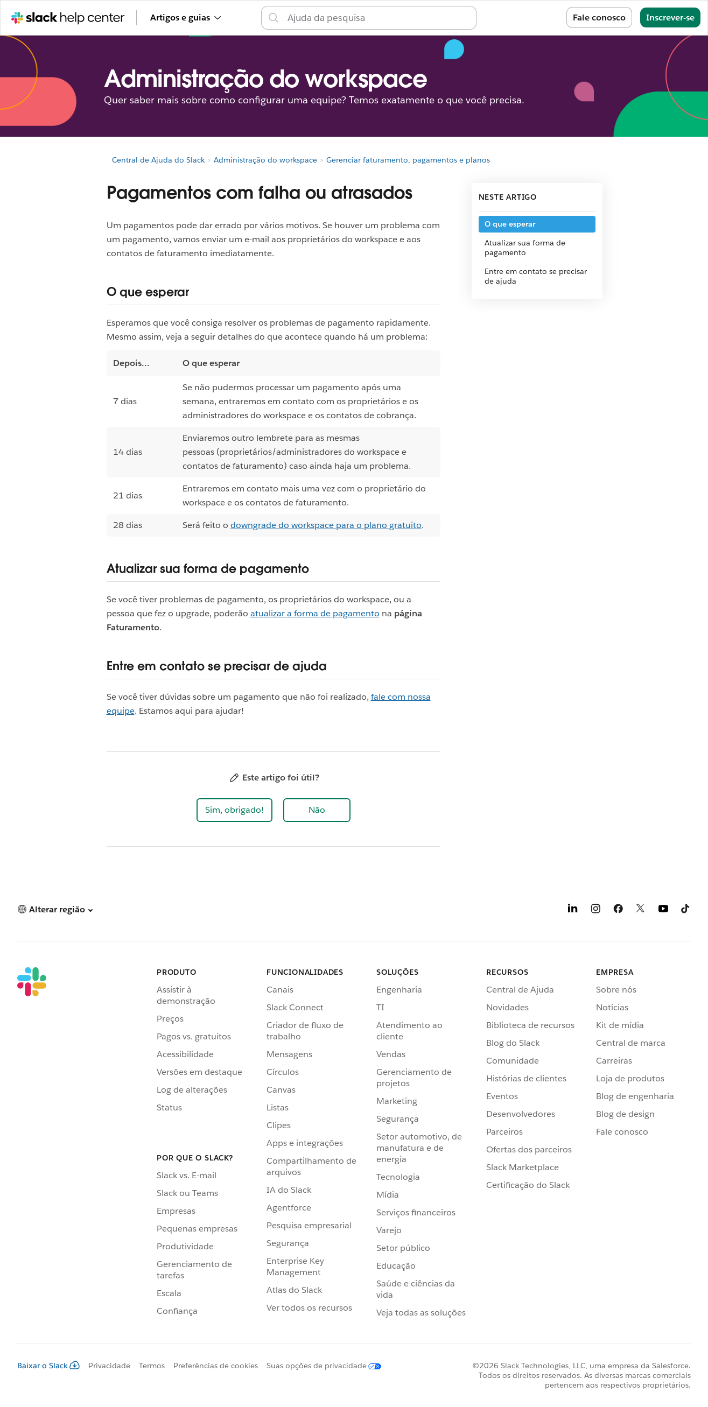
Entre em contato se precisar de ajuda (536, 276)
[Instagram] (595, 910)
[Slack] (31, 1144)
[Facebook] (618, 910)
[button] (234, 810)
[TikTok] (686, 910)
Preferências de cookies (215, 1365)
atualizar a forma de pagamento (315, 613)
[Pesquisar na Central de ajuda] (378, 18)
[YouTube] (663, 910)
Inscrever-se (670, 17)
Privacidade (109, 1365)
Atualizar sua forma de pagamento (525, 247)
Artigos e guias (185, 17)
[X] (641, 910)
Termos (152, 1365)
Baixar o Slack (48, 1365)
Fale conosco (599, 17)
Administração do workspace (265, 160)
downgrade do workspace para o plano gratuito (326, 525)
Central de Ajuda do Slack (158, 160)
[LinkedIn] (573, 910)
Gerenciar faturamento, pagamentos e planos (408, 160)
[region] (273, 443)
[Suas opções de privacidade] (319, 1365)
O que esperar (510, 224)
